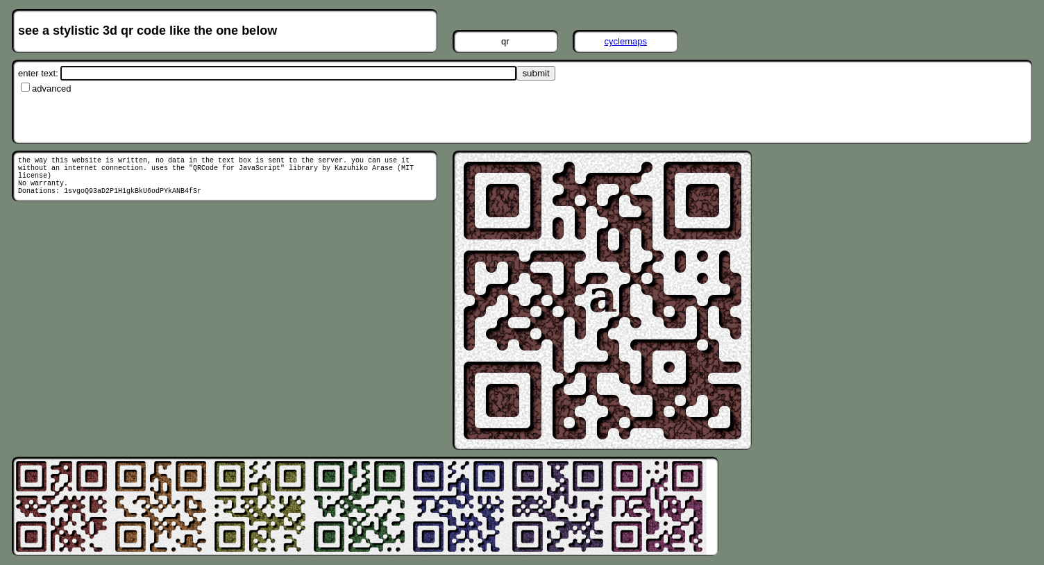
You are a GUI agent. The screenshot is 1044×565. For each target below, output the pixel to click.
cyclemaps (626, 41)
